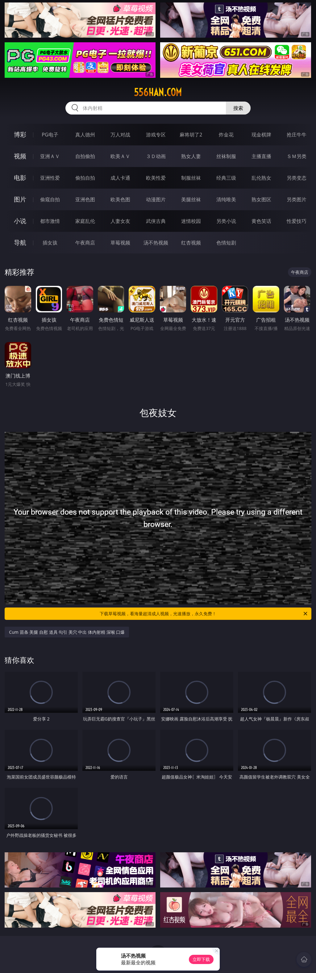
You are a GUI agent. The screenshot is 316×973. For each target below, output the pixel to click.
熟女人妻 (191, 156)
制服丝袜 (191, 177)
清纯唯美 (226, 199)
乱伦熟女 (261, 177)
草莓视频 (120, 242)
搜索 (238, 108)
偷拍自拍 (85, 177)
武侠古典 (156, 221)
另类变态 (296, 177)
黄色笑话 (261, 221)
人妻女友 (120, 221)
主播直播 (261, 156)
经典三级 (226, 177)
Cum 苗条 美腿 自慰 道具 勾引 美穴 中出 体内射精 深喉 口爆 (67, 632)
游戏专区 (156, 134)
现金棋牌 (261, 134)
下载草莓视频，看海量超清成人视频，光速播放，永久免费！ (204, 613)
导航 (20, 242)
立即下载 (201, 959)
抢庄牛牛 (296, 134)
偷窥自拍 (50, 199)
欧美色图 (120, 199)
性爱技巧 (296, 221)
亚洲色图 (85, 199)
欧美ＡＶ (120, 156)
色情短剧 (226, 242)
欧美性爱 (156, 177)
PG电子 (50, 134)
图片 (20, 199)
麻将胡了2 (191, 134)
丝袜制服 (226, 156)
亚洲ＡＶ (50, 156)
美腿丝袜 (191, 199)
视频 (20, 156)
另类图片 (296, 199)
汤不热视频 (155, 242)
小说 (20, 221)
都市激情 (50, 221)
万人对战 (120, 134)
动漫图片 (156, 199)
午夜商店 (85, 242)
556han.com (158, 92)
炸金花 (226, 134)
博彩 (20, 134)
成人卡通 (120, 177)
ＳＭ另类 (296, 156)
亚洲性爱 (50, 177)
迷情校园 (191, 221)
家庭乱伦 (85, 221)
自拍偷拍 (85, 156)
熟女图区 (261, 199)
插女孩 (50, 242)
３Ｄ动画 (156, 156)
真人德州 (85, 134)
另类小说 (226, 221)
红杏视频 (191, 242)
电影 (20, 177)
